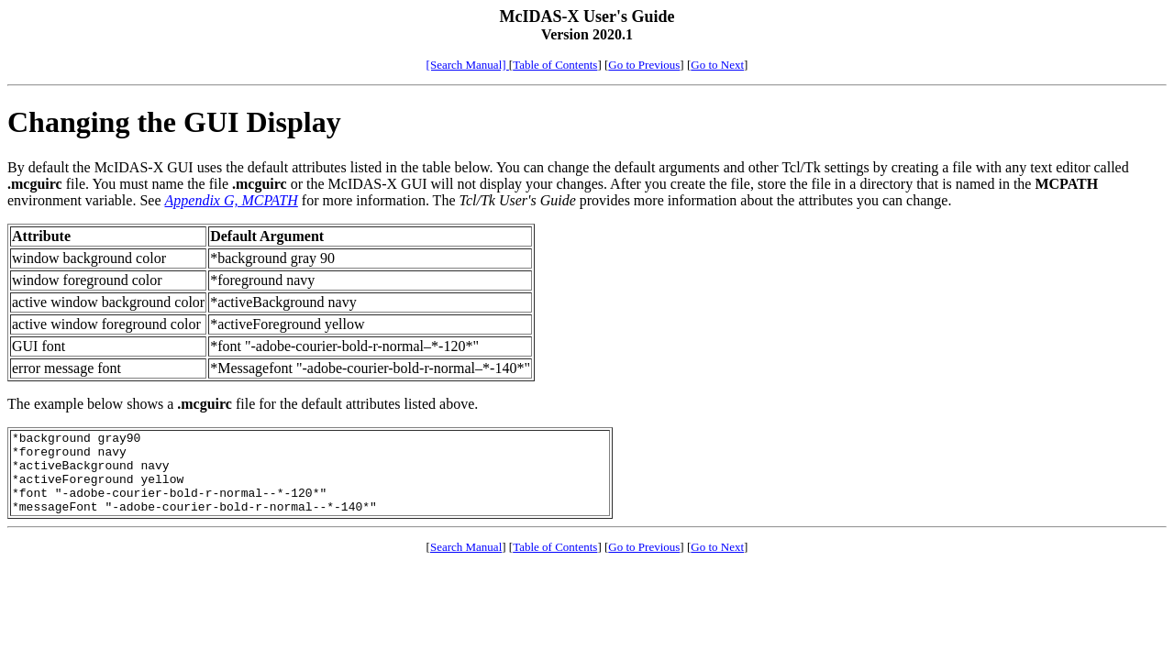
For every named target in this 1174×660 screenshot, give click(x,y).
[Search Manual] (467, 65)
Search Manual (466, 563)
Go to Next (717, 65)
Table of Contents (555, 65)
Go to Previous (644, 65)
